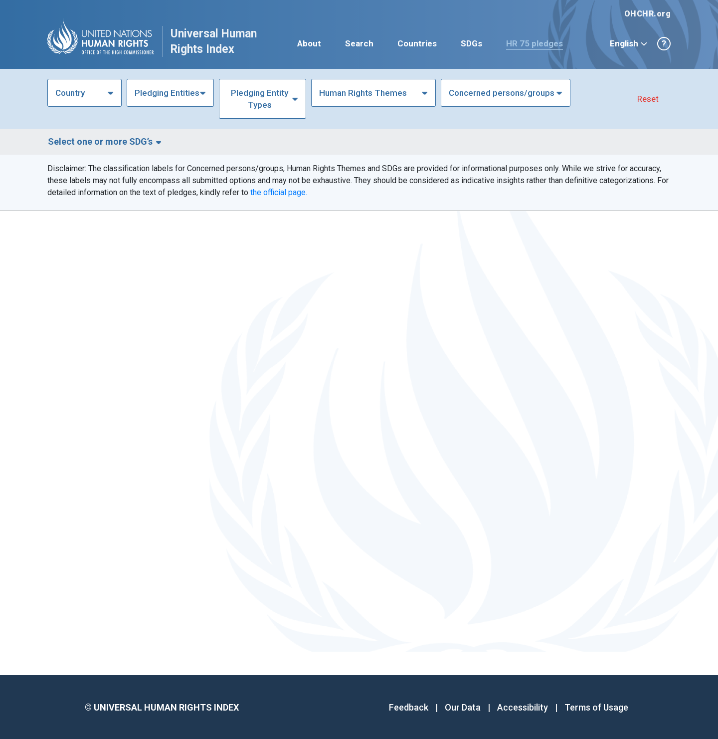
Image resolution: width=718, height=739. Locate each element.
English (628, 43)
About (309, 43)
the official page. (278, 192)
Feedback (408, 707)
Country (70, 93)
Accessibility (522, 707)
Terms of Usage (596, 707)
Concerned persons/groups (501, 93)
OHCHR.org (647, 13)
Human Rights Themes (363, 93)
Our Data (463, 707)
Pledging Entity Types (259, 99)
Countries (417, 43)
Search (359, 43)
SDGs (471, 43)
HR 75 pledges (534, 43)
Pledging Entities (167, 93)
